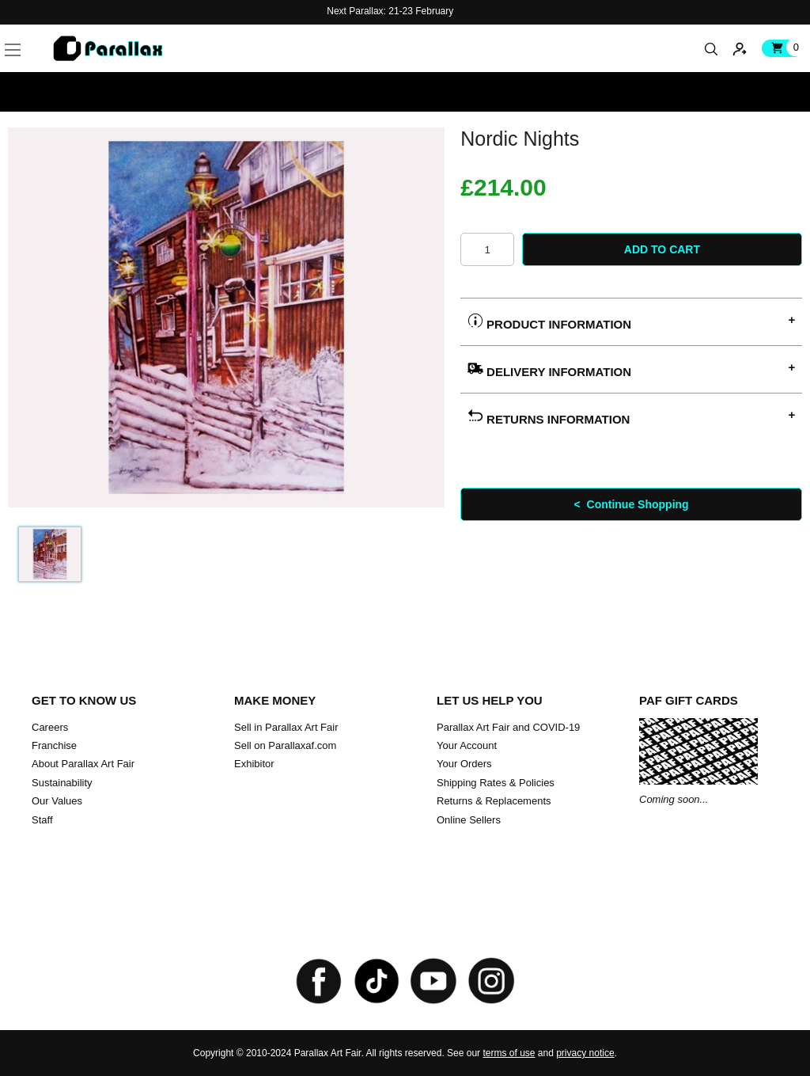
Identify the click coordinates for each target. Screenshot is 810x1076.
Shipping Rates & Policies (496, 783)
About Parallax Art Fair (83, 764)
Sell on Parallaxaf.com (285, 745)
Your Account (467, 745)
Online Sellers (469, 820)
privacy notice (585, 1053)
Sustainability (62, 783)
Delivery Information (549, 369)
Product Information (549, 322)
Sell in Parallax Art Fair (286, 727)
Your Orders (464, 764)
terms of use (509, 1053)
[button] (37, 31)
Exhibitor (254, 764)
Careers (50, 727)
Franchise (54, 745)
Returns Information (548, 417)
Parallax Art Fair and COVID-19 (508, 727)
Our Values (57, 801)
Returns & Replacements (494, 801)
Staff (42, 820)
